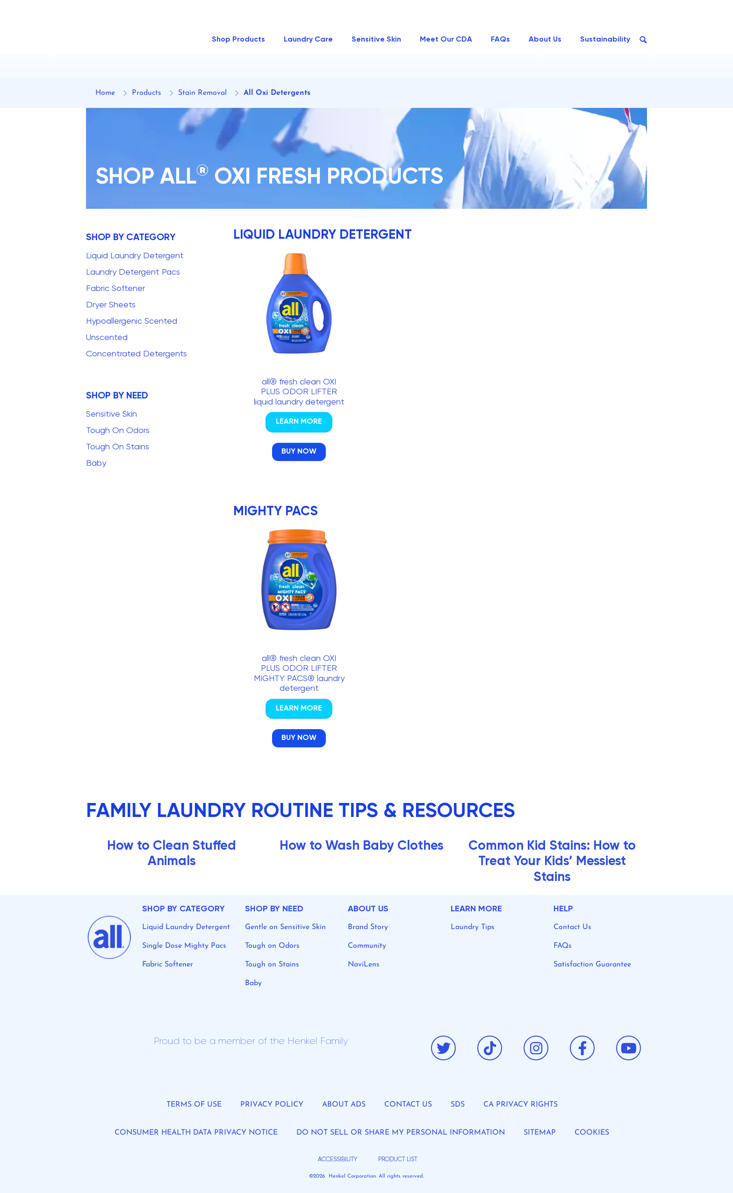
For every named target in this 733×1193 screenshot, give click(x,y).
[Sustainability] (605, 40)
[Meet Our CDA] (445, 40)
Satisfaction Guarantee (592, 964)
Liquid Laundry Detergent (186, 927)
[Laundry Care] (308, 40)
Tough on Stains (272, 964)
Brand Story (368, 927)
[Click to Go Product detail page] (299, 422)
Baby (253, 983)
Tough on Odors (272, 946)
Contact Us (572, 927)
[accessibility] (336, 1160)
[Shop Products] (238, 40)
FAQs (562, 946)
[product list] (396, 1160)
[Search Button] (643, 39)
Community (367, 946)
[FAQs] (500, 40)
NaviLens (364, 964)
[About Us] (545, 40)
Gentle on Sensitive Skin (285, 927)
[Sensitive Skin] (376, 40)
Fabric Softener (167, 964)
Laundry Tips (473, 927)
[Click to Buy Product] (299, 452)
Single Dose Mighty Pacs (184, 946)
